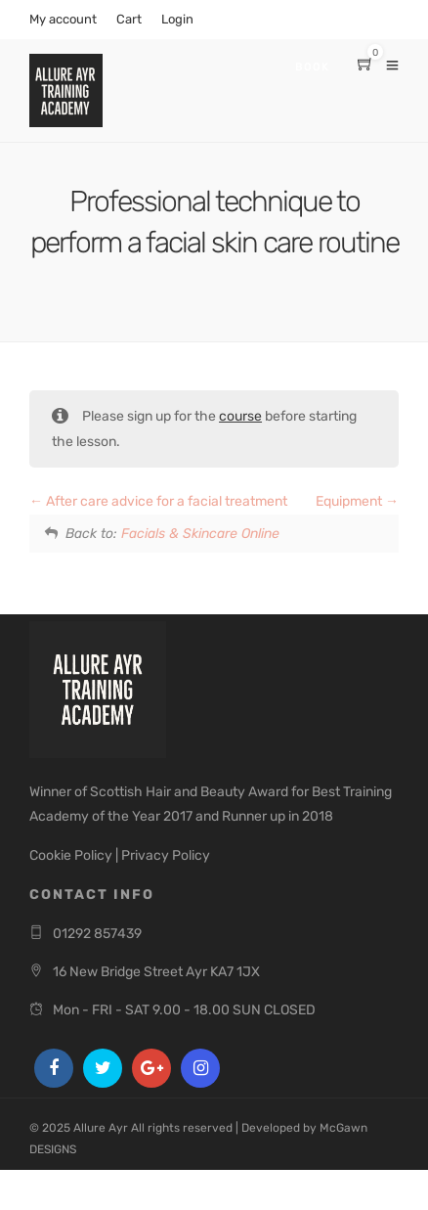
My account (63, 19)
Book (312, 67)
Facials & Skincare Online (200, 533)
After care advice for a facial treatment (158, 501)
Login (177, 19)
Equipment (357, 501)
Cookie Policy (70, 855)
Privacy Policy (165, 855)
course (240, 416)
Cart (129, 19)
